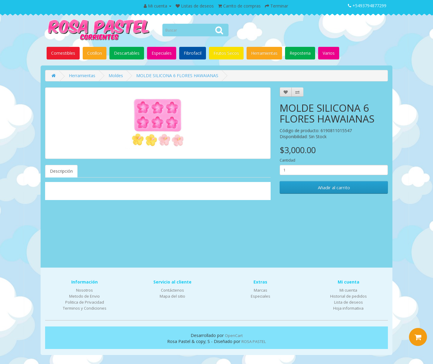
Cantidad (287, 160)
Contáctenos (172, 290)
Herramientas (264, 53)
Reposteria (300, 53)
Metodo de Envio (84, 296)
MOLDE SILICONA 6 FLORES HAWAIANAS (177, 75)
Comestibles (63, 53)
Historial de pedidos (348, 296)
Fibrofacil (192, 53)
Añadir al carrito (334, 187)
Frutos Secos (226, 53)
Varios (329, 53)
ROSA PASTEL (253, 341)
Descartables (127, 53)
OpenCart (234, 335)
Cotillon (94, 53)
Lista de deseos (348, 302)
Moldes (116, 75)
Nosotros (84, 290)
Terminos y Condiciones (84, 308)
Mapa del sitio (172, 296)
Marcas (260, 290)
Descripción (61, 171)
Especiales (162, 53)
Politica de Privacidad (84, 302)
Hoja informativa (348, 308)
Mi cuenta (348, 290)
